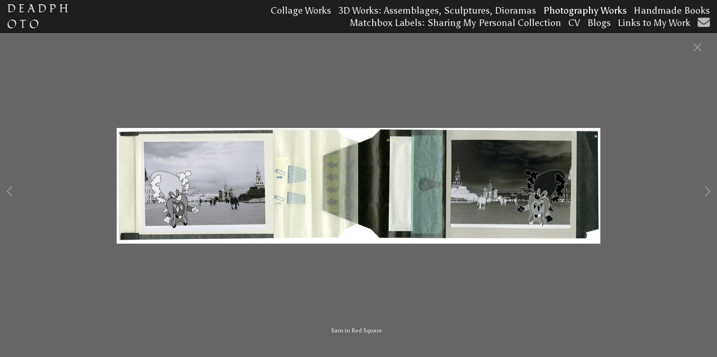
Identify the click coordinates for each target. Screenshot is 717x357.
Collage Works (301, 10)
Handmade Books (672, 10)
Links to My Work (654, 22)
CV (574, 22)
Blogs (599, 22)
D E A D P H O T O (37, 16)
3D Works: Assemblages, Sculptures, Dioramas (437, 10)
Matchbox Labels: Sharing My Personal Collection (455, 22)
